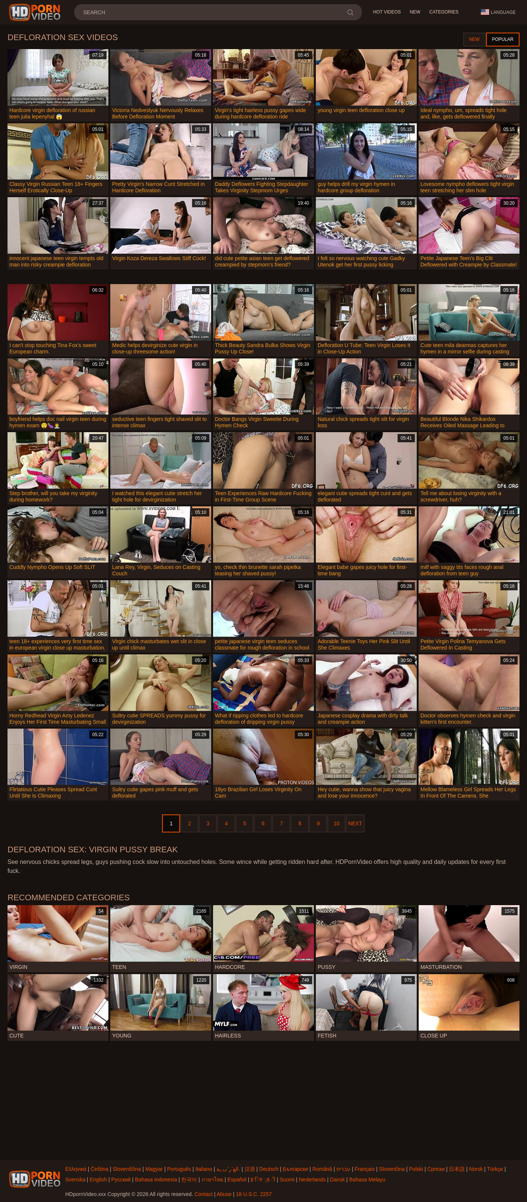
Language (498, 12)
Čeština (99, 1169)
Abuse (224, 1194)
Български (295, 1169)
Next (355, 823)
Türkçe (495, 1169)
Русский (121, 1180)
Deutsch (268, 1169)
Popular (502, 39)
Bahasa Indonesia (156, 1180)
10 (337, 823)
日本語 (457, 1169)
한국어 (189, 1180)
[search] (350, 12)
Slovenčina (392, 1169)
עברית (343, 1169)
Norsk (476, 1169)
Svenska (75, 1180)
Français (364, 1169)
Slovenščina (127, 1169)
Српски (435, 1169)
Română (322, 1169)
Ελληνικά (75, 1169)
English (98, 1180)
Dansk (337, 1180)
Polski (416, 1169)
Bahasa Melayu (367, 1180)
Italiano (203, 1169)
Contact (204, 1194)
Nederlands (312, 1180)
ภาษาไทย (212, 1180)
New (415, 12)
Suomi (287, 1180)
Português (179, 1169)
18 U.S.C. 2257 (254, 1194)
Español (236, 1180)
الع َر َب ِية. (228, 1169)
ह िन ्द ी (263, 1180)
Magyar (154, 1169)
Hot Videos (387, 12)
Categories (444, 12)
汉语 (250, 1169)
